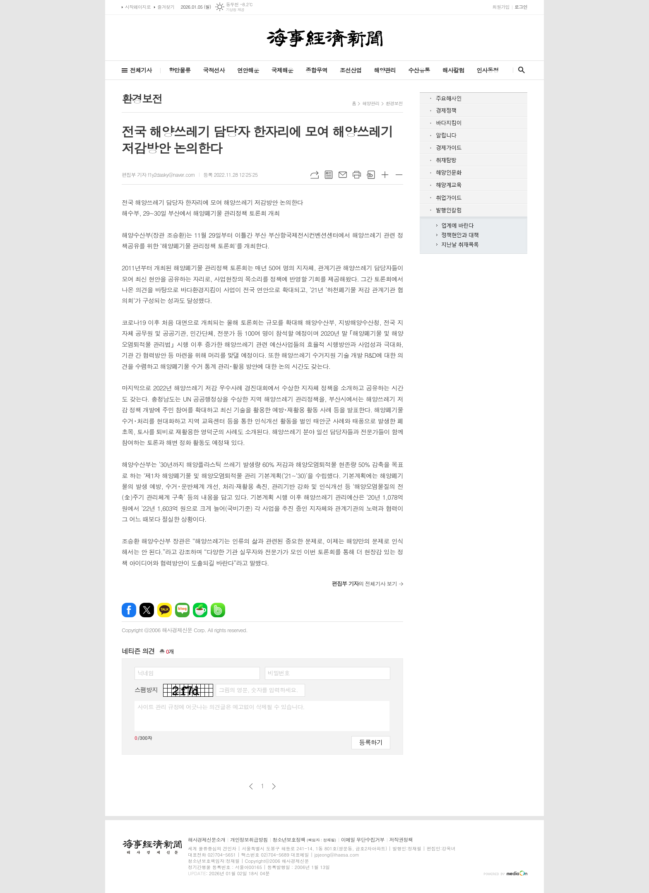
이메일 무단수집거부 (363, 840)
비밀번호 (279, 673)
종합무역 (316, 70)
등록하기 (370, 742)
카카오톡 (164, 610)
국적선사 (214, 70)
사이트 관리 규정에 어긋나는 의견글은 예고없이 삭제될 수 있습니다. (221, 707)
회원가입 (501, 7)
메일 (343, 175)
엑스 (146, 610)
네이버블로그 (182, 610)
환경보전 (394, 103)
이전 (251, 786)
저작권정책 (401, 840)
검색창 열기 (519, 70)
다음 (274, 786)
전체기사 (141, 70)
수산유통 (419, 70)
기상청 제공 (235, 9)
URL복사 (314, 175)
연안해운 (248, 70)
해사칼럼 (453, 70)
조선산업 (351, 70)
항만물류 (180, 70)
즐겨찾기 (165, 7)
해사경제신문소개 (206, 840)
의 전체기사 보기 (364, 583)
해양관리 (385, 70)
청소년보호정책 (304, 840)
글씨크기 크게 (385, 175)
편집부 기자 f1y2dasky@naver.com (158, 174)
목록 (328, 175)
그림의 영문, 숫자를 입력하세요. (258, 690)
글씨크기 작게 (399, 175)
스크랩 (371, 175)
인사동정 (487, 70)
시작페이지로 (138, 7)
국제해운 (282, 70)
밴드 (218, 610)
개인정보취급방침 (248, 840)
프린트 (357, 175)
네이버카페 (200, 610)
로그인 (520, 7)
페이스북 (129, 610)
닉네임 (145, 673)
